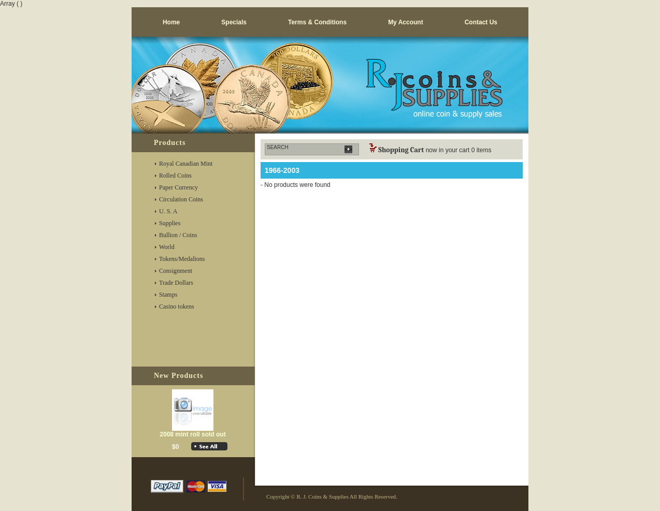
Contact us (481, 22)
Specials (234, 22)
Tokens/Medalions (182, 258)
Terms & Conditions (317, 22)
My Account (405, 22)
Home (171, 22)
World (167, 247)
